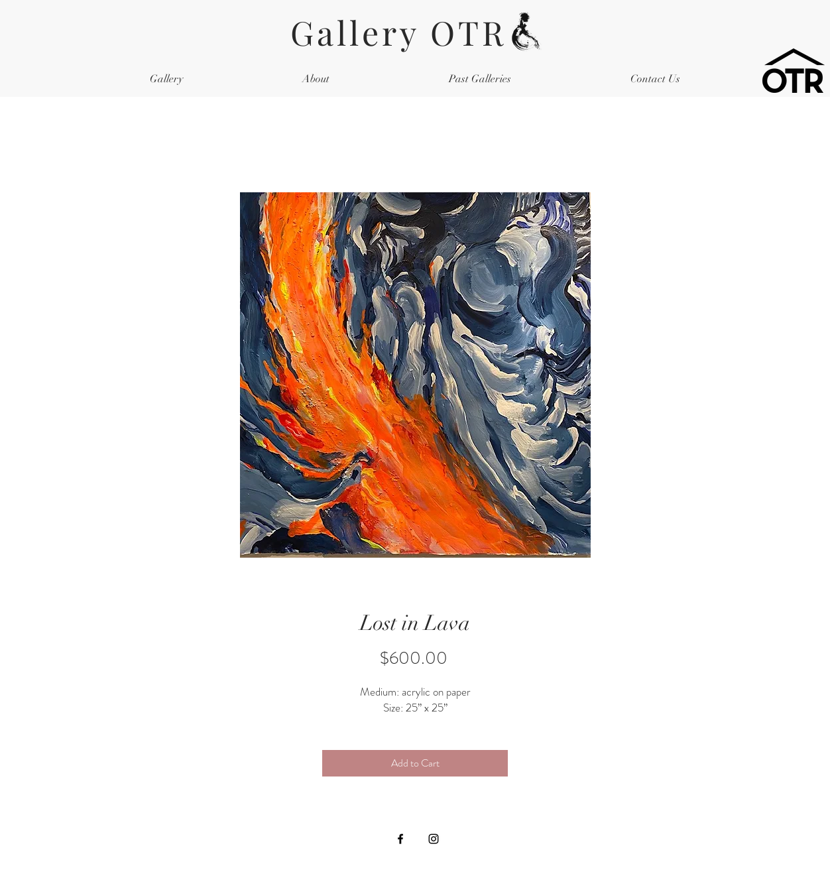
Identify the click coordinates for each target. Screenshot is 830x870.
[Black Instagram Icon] (433, 838)
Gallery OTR (415, 32)
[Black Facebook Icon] (400, 838)
